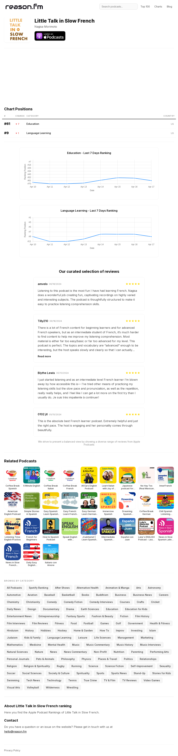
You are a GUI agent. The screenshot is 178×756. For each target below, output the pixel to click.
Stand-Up (139, 673)
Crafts (140, 601)
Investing (136, 630)
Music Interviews (150, 644)
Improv (120, 630)
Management (126, 637)
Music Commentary (98, 644)
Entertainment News (19, 616)
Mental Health (56, 644)
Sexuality (165, 666)
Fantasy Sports (76, 616)
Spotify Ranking (38, 587)
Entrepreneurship (49, 616)
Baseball (49, 594)
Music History (125, 644)
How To (104, 630)
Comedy (52, 601)
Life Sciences (102, 637)
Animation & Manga (117, 587)
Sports (100, 673)
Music (75, 644)
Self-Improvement (142, 666)
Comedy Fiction (73, 601)
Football (88, 623)
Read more (44, 356)
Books (85, 594)
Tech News (33, 680)
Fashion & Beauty (102, 616)
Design (32, 609)
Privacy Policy (12, 750)
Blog (169, 6)
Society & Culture (59, 673)
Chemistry (13, 601)
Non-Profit (100, 651)
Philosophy (68, 658)
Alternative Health (88, 587)
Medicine (35, 644)
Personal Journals (18, 658)
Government (135, 623)
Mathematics (15, 644)
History (29, 630)
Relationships (148, 658)
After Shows (62, 587)
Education (32, 123)
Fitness (59, 623)
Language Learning (38, 133)
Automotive (14, 594)
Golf (118, 623)
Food (74, 623)
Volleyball (33, 687)
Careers (163, 594)
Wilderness (53, 687)
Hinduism (12, 630)
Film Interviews (16, 623)
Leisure (82, 637)
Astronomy (154, 587)
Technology (54, 680)
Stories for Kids (161, 673)
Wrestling (72, 687)
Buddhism (102, 594)
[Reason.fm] (24, 6)
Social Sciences (32, 673)
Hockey (62, 630)
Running (76, 666)
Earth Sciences (90, 609)
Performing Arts (159, 651)
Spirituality (83, 673)
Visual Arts (13, 687)
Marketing (147, 637)
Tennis (72, 680)
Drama (70, 609)
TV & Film (109, 680)
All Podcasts (14, 587)
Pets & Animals (45, 658)
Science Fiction (114, 666)
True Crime (90, 680)
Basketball (68, 594)
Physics (86, 658)
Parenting (137, 651)
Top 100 (145, 6)
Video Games (152, 680)
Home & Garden (83, 630)
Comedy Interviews (101, 601)
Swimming (13, 680)
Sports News (119, 673)
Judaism (12, 637)
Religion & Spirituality (37, 666)
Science (93, 666)
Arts (138, 587)
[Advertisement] (89, 72)
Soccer (11, 673)
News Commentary (75, 651)
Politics (128, 658)
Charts (158, 6)
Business (120, 594)
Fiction (124, 616)
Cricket (155, 601)
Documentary (51, 609)
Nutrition (119, 651)
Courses (125, 601)
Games (104, 623)
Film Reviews (40, 623)
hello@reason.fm (15, 731)
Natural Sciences (17, 651)
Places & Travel (107, 658)
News (53, 651)
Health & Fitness (160, 623)
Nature (39, 651)
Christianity (33, 601)
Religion (12, 666)
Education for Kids (136, 609)
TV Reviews (129, 680)
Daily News (14, 609)
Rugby (60, 666)
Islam (152, 630)
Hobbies (46, 630)
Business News (142, 594)
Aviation (32, 594)
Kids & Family (32, 637)
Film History (142, 616)
